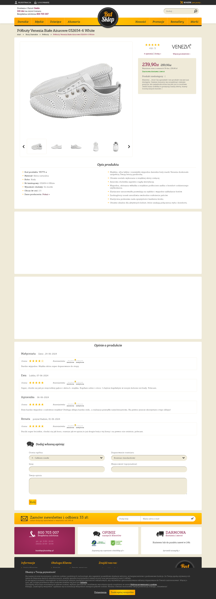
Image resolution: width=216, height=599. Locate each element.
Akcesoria (74, 22)
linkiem (83, 582)
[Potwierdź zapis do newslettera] (192, 519)
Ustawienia (99, 592)
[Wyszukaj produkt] (195, 11)
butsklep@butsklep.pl (45, 551)
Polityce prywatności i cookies (143, 584)
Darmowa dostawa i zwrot (153, 71)
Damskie (23, 22)
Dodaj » (158, 54)
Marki (194, 22)
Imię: (31, 464)
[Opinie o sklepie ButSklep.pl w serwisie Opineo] (99, 543)
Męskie (39, 22)
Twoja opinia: (35, 475)
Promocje (158, 22)
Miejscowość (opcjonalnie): (124, 464)
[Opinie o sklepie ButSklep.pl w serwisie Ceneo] (117, 543)
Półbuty (47, 34)
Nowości (140, 22)
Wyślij (33, 502)
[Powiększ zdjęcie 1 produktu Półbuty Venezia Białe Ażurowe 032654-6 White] (76, 90)
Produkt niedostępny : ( (153, 76)
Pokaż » (46, 194)
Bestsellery (177, 22)
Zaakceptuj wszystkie (122, 592)
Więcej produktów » (181, 54)
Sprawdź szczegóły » (171, 551)
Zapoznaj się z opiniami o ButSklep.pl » (108, 551)
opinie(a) (148, 54)
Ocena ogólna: (36, 452)
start (20, 34)
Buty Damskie (33, 34)
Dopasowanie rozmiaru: (122, 452)
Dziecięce (55, 22)
